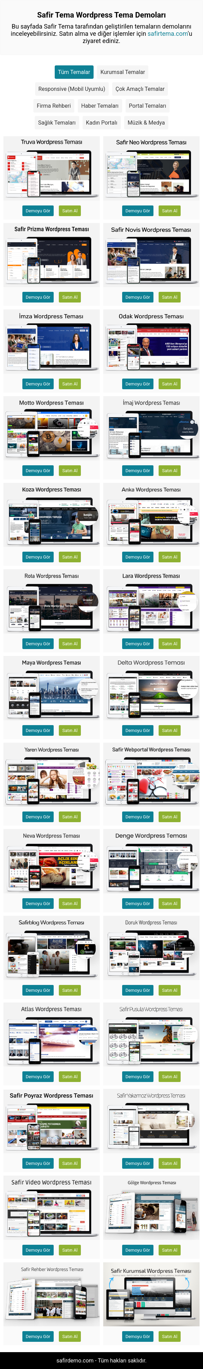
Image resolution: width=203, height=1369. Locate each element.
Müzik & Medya (146, 122)
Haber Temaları (100, 106)
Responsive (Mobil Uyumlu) (72, 89)
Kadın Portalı (101, 122)
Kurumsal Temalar (122, 72)
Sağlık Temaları (57, 122)
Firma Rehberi (54, 106)
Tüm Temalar (74, 72)
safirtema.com (168, 33)
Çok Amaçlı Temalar (140, 89)
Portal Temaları (147, 106)
